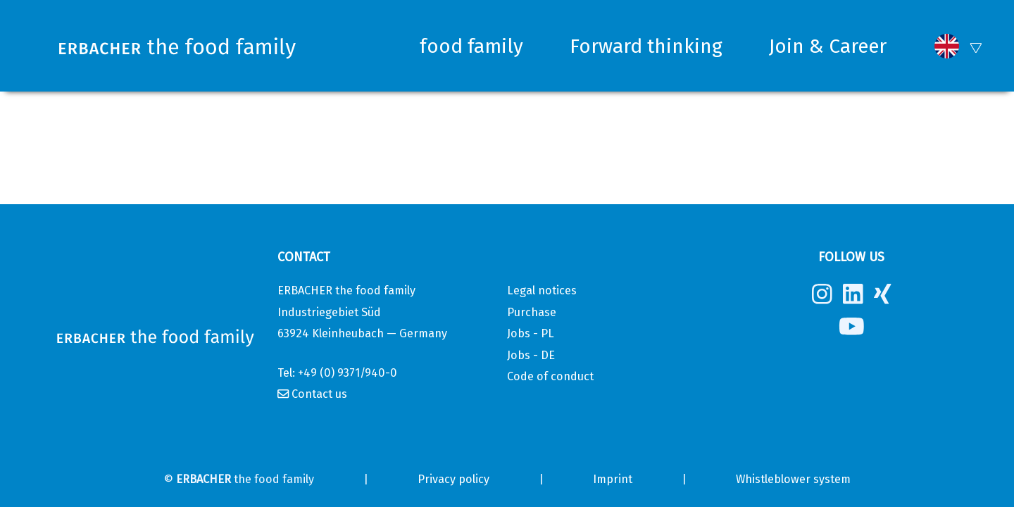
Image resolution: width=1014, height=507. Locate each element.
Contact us (319, 394)
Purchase (531, 312)
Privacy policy (453, 479)
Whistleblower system (793, 479)
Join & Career (828, 46)
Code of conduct (550, 376)
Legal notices (542, 290)
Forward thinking (646, 46)
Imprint (612, 479)
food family (471, 46)
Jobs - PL (530, 333)
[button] (946, 46)
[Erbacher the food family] (180, 46)
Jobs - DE (531, 355)
